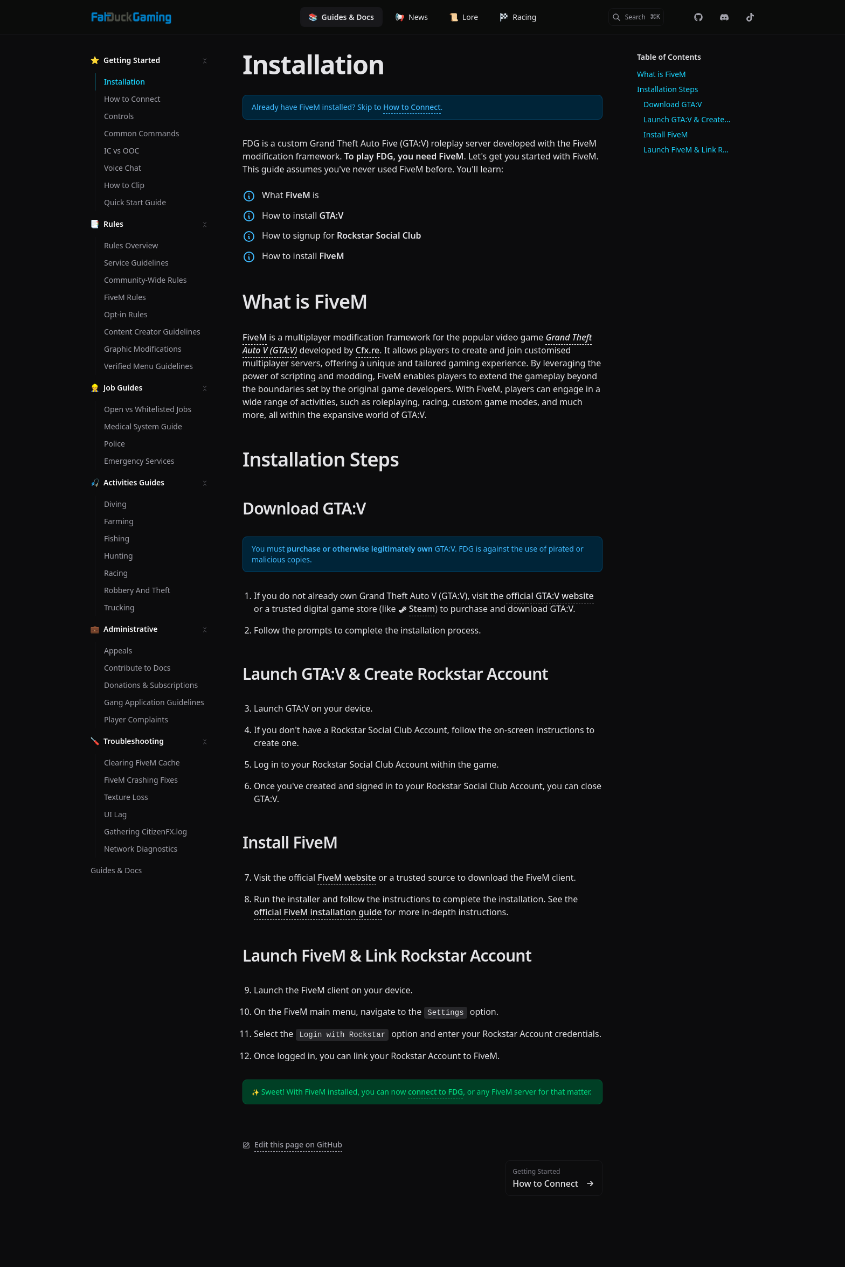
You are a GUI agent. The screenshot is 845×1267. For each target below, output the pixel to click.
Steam (422, 609)
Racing (518, 17)
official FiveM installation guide (318, 912)
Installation (313, 64)
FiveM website (346, 877)
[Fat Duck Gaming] (131, 17)
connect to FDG (435, 1092)
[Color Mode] (676, 17)
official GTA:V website (550, 596)
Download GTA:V (304, 508)
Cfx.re (368, 350)
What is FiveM (305, 301)
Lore (463, 17)
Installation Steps (321, 459)
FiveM (255, 337)
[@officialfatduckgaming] (750, 17)
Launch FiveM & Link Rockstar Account (387, 955)
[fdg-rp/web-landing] (698, 17)
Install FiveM (290, 842)
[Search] (636, 17)
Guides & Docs (341, 17)
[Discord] (724, 17)
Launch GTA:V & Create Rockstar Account (395, 674)
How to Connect (412, 107)
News (412, 17)
